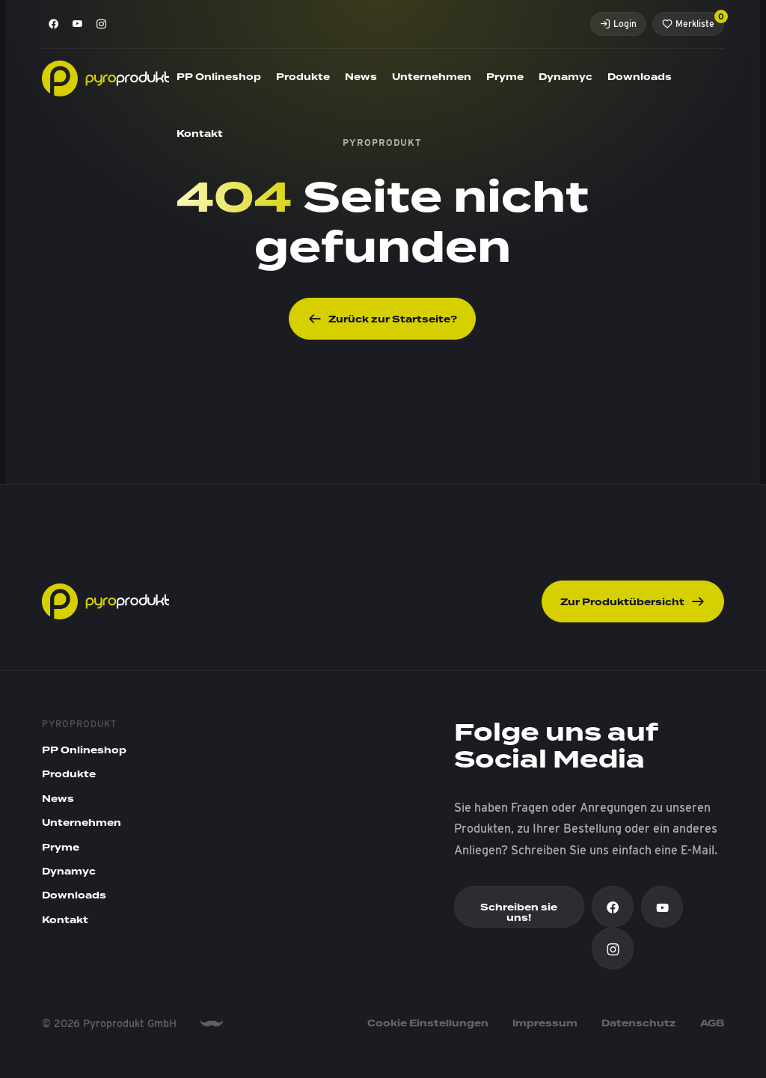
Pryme (505, 77)
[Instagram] (102, 24)
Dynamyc (565, 77)
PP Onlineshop (219, 77)
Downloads (639, 77)
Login (618, 23)
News (361, 77)
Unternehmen (431, 77)
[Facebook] (54, 24)
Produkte (303, 77)
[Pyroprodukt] (105, 77)
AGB (712, 1023)
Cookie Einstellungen (427, 1023)
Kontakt (200, 134)
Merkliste (693, 20)
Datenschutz (638, 1023)
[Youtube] (78, 24)
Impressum (544, 1023)
